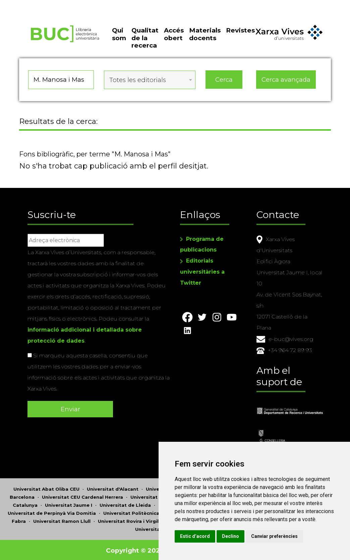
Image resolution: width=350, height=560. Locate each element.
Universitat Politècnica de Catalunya (148, 511)
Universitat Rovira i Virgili (129, 519)
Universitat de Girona (156, 495)
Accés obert (174, 37)
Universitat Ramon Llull (62, 519)
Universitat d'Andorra (172, 487)
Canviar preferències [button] (291, 536)
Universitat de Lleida (125, 503)
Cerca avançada (285, 82)
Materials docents (205, 37)
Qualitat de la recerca (145, 41)
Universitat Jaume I (68, 503)
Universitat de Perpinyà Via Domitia (52, 511)
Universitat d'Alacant (112, 487)
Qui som (119, 37)
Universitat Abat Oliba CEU (46, 487)
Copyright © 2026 (136, 549)
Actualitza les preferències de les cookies (61, 4)
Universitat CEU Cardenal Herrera (82, 495)
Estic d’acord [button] (211, 536)
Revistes (240, 34)
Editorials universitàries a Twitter (202, 271)
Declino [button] (246, 536)
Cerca (224, 82)
